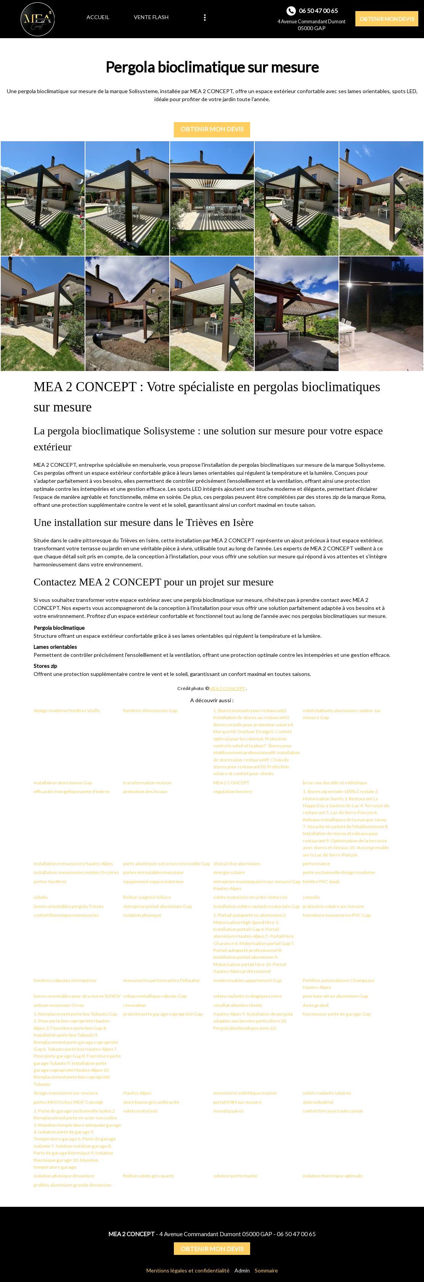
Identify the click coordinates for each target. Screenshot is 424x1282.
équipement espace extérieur (153, 881)
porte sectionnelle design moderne (339, 872)
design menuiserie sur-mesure (66, 1093)
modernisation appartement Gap (247, 980)
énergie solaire (229, 872)
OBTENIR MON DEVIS (387, 19)
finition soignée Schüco (147, 897)
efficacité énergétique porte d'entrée (72, 791)
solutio (41, 897)
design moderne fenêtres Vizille (67, 710)
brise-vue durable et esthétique (335, 782)
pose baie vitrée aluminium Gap (335, 996)
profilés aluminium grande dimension (72, 1185)
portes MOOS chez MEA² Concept (68, 1102)
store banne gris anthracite (151, 1102)
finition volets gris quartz (148, 1176)
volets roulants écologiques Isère (247, 996)
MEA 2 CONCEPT (227, 688)
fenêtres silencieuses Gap (150, 710)
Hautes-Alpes (137, 1093)
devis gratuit (316, 1005)
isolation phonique (142, 915)
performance (316, 863)
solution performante (235, 1176)
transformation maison (147, 782)
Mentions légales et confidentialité (188, 1270)
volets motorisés (140, 1111)
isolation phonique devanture (64, 1176)
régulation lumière (232, 791)
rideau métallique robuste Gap (154, 996)
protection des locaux (145, 791)
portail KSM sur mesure (237, 1102)
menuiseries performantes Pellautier (161, 980)
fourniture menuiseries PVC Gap (337, 915)
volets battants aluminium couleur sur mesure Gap (342, 714)
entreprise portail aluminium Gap (157, 906)
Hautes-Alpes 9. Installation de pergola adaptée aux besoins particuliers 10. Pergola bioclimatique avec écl (253, 1021)
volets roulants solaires (327, 1093)
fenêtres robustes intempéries (65, 980)
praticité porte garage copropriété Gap (162, 1014)
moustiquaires (228, 1111)
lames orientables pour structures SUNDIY (77, 996)
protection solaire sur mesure (333, 906)
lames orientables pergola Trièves (69, 906)
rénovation (134, 1005)
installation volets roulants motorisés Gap (256, 906)
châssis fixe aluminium (236, 863)
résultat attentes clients (237, 1005)
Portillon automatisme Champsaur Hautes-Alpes (339, 983)
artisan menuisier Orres (59, 1005)
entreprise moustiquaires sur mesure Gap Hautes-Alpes (256, 885)
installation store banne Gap (63, 782)
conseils (311, 897)
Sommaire (266, 1270)
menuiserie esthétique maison (245, 1093)
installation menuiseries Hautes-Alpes (73, 863)
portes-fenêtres (50, 881)
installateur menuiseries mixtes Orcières (76, 872)
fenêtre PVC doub (321, 881)
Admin (242, 1270)
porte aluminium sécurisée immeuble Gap (166, 863)
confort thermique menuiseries (66, 915)
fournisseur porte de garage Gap (337, 1014)
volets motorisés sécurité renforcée (250, 897)
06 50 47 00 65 (296, 1233)
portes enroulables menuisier (153, 872)
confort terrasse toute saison (333, 1111)
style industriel (318, 1102)
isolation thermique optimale (333, 1176)
